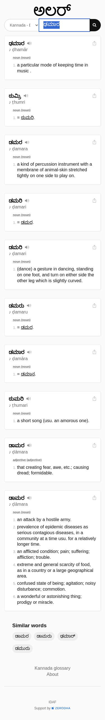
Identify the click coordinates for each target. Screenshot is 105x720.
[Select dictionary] (21, 25)
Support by (52, 708)
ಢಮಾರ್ (67, 636)
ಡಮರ (26, 222)
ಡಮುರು (22, 648)
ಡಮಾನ (28, 374)
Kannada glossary (52, 668)
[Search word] (64, 25)
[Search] (95, 25)
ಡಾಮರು (44, 636)
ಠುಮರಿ (27, 117)
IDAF (52, 702)
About (53, 674)
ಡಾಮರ (22, 636)
